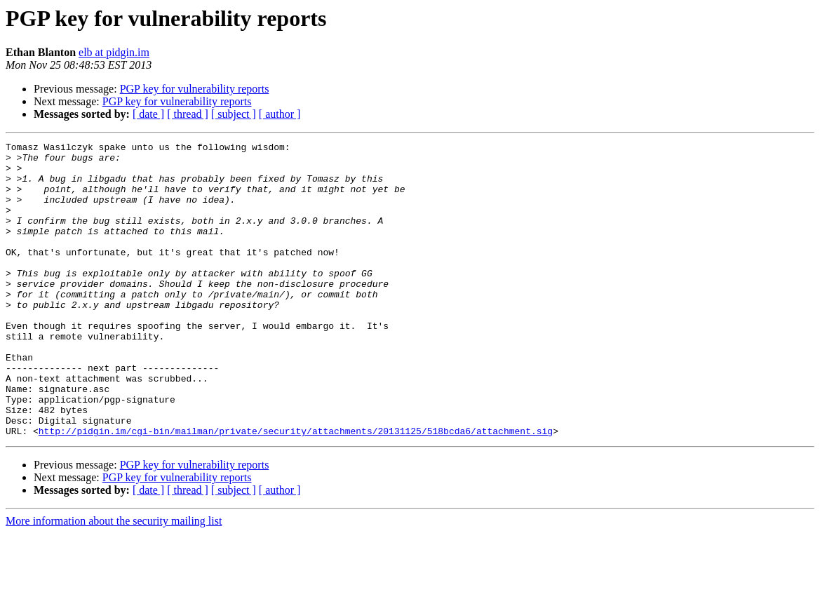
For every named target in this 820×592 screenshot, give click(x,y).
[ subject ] (233, 114)
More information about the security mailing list (114, 580)
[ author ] (280, 114)
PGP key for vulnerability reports (194, 89)
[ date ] (148, 114)
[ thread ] (187, 114)
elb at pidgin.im (114, 52)
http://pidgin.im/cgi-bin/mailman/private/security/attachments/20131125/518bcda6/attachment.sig (296, 489)
